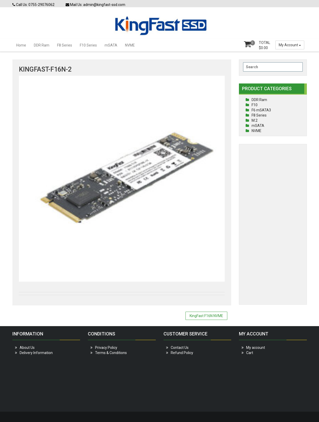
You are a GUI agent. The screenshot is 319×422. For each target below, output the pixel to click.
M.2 (255, 120)
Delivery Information (36, 353)
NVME (130, 45)
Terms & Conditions (111, 353)
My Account (290, 45)
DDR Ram (41, 45)
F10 (255, 105)
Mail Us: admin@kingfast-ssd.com (95, 5)
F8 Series (64, 45)
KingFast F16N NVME (206, 316)
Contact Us (180, 348)
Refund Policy (182, 353)
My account (255, 348)
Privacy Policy (106, 348)
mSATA (111, 45)
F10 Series (88, 45)
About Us (27, 348)
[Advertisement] (273, 224)
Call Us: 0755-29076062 (33, 5)
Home (21, 45)
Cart (249, 353)
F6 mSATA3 (261, 110)
